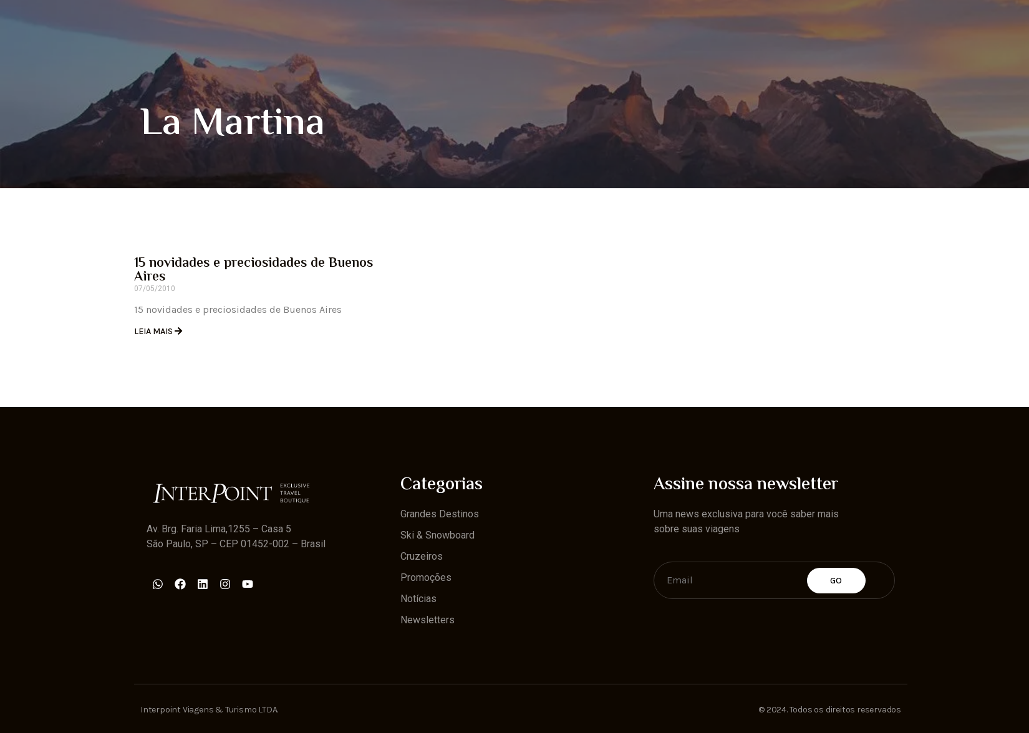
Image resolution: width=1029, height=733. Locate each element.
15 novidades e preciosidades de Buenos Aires (253, 270)
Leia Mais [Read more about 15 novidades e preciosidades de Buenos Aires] (154, 331)
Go (836, 580)
